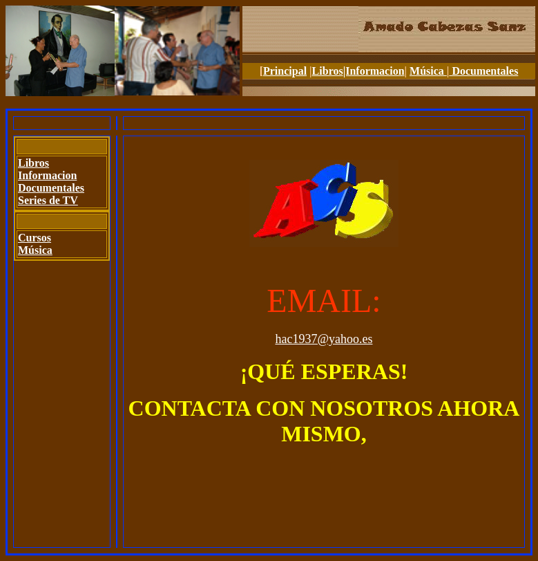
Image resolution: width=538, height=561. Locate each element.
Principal (285, 71)
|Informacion (374, 71)
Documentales (483, 71)
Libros (327, 71)
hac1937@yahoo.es (323, 339)
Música (428, 71)
